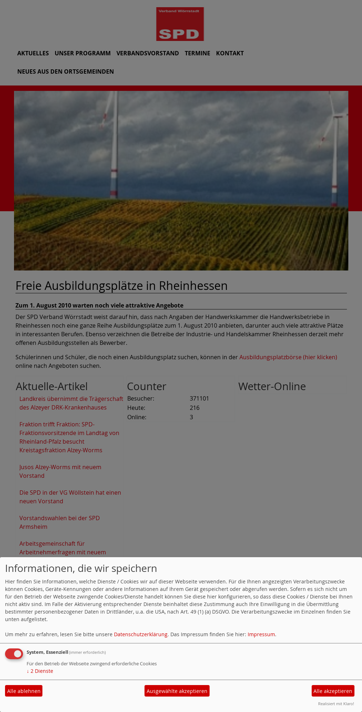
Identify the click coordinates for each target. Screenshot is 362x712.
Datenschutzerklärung (141, 634)
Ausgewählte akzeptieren (177, 691)
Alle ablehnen (24, 691)
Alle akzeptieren (332, 691)
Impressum (261, 634)
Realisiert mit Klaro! (336, 703)
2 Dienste (40, 670)
